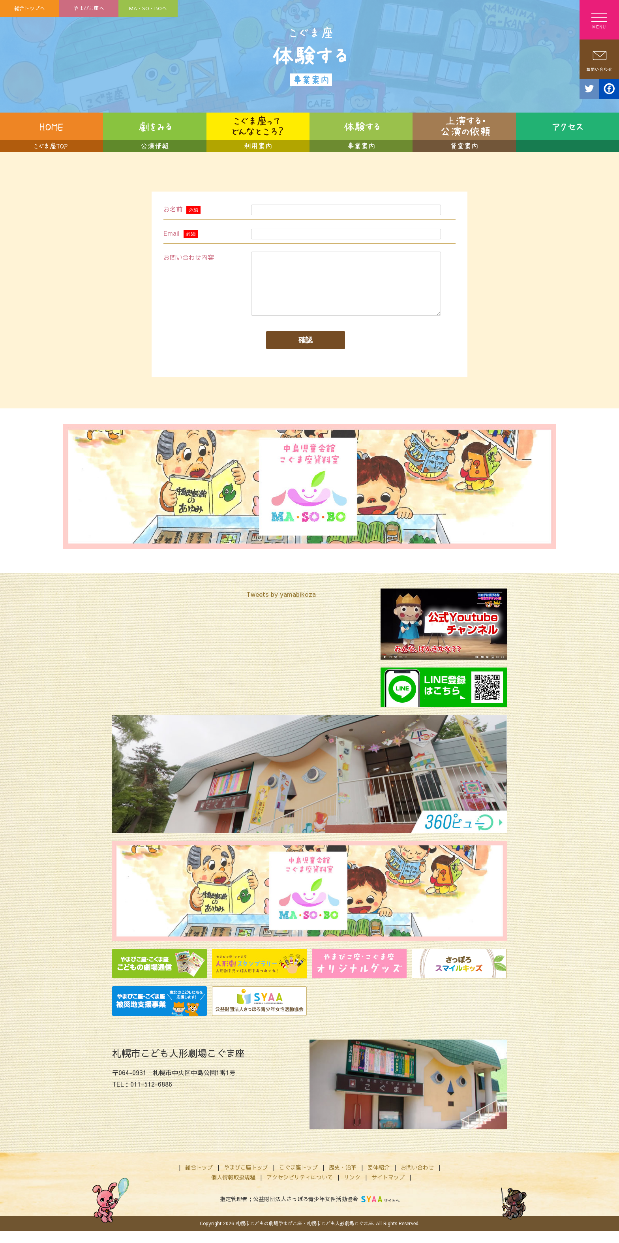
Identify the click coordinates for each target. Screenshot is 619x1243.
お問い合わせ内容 (188, 257)
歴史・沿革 (342, 1179)
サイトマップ (388, 1189)
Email (180, 233)
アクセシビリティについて (299, 1189)
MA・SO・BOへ (148, 8)
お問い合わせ (417, 1179)
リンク (352, 1189)
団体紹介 (379, 1179)
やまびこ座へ (88, 8)
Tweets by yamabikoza (281, 606)
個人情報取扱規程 (233, 1189)
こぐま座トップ (298, 1179)
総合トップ (199, 1179)
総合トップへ (29, 8)
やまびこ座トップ (246, 1179)
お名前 (182, 209)
